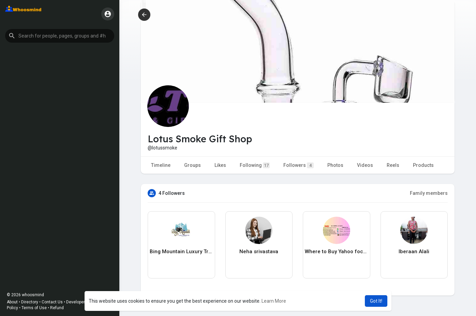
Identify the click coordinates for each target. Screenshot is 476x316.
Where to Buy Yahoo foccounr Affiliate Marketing (336, 251)
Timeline (160, 165)
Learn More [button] (274, 301)
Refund (57, 307)
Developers (76, 302)
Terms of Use (34, 307)
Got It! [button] (376, 301)
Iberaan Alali (414, 251)
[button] (59, 36)
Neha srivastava (258, 251)
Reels (393, 165)
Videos (365, 165)
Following (255, 165)
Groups (192, 165)
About (12, 302)
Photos (335, 165)
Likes (220, 165)
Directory (29, 302)
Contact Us (52, 302)
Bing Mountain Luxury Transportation (181, 251)
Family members (429, 193)
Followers (298, 165)
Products (423, 165)
